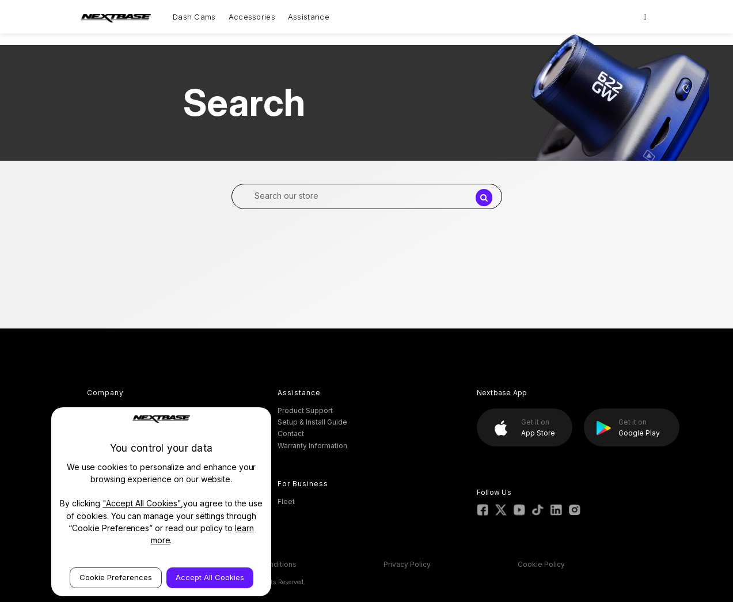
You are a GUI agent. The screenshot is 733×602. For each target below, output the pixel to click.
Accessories (252, 16)
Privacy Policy (407, 564)
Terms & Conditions (263, 564)
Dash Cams (194, 16)
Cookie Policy (541, 564)
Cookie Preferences (115, 577)
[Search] (645, 16)
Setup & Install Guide (312, 422)
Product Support (305, 410)
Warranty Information (312, 445)
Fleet (286, 501)
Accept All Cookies (210, 577)
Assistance (308, 16)
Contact (291, 433)
